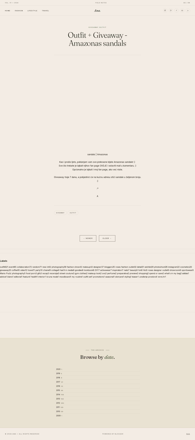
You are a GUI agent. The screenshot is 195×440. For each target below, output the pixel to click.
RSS (188, 434)
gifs (39, 273)
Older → (107, 238)
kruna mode (53, 276)
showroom (175, 270)
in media (69, 270)
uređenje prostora (148, 276)
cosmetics (186, 267)
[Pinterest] (171, 10)
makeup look (94, 273)
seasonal (110, 276)
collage (55, 270)
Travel (45, 11)
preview (134, 273)
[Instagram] (165, 10)
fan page (102, 169)
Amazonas (102, 154)
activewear (106, 270)
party (39, 270)
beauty (134, 270)
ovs (104, 273)
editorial (18, 276)
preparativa (123, 273)
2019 (59, 373)
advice (3, 276)
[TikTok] (176, 10)
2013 (60, 399)
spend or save (156, 273)
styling (127, 276)
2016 (59, 386)
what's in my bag (173, 273)
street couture (67, 273)
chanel (47, 270)
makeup (88, 267)
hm (140, 270)
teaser (135, 276)
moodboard (65, 276)
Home (7, 11)
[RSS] (188, 10)
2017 (59, 382)
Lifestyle (33, 11)
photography (59, 267)
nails (126, 270)
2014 (60, 394)
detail (140, 267)
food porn (31, 273)
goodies (79, 270)
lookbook (89, 270)
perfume (111, 273)
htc (145, 270)
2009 (59, 416)
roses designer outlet (158, 270)
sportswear (188, 270)
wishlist (149, 267)
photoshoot (161, 267)
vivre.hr (162, 276)
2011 (59, 407)
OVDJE (103, 166)
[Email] (182, 10)
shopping (144, 273)
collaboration (24, 267)
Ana (97, 10)
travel (31, 270)
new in (46, 267)
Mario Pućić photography (12, 273)
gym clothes (81, 273)
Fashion (19, 11)
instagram (174, 267)
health (34, 276)
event (12, 267)
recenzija (54, 273)
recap (45, 273)
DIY (97, 270)
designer (98, 267)
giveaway (60, 213)
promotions (99, 276)
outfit (73, 213)
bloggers (109, 267)
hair (62, 270)
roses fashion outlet (125, 267)
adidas (185, 273)
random (37, 267)
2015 (59, 390)
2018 (59, 378)
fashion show (74, 267)
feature (26, 276)
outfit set (87, 276)
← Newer (88, 238)
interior (42, 276)
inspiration (117, 270)
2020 (59, 369)
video (23, 270)
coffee (16, 270)
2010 (59, 411)
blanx (10, 276)
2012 (60, 403)
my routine (77, 276)
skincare (119, 276)
